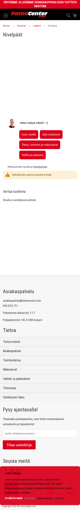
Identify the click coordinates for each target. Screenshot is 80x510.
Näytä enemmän (45, 498)
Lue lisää (59, 498)
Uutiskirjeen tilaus (14, 397)
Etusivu (6, 25)
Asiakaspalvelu (12, 351)
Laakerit (37, 25)
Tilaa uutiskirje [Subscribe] (19, 444)
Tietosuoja (9, 388)
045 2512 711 (10, 306)
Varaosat (21, 25)
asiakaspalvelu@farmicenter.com (22, 300)
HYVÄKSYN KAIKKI (13, 498)
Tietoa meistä (11, 342)
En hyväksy (29, 498)
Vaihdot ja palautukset (16, 379)
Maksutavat (10, 369)
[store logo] (29, 14)
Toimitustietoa (12, 360)
